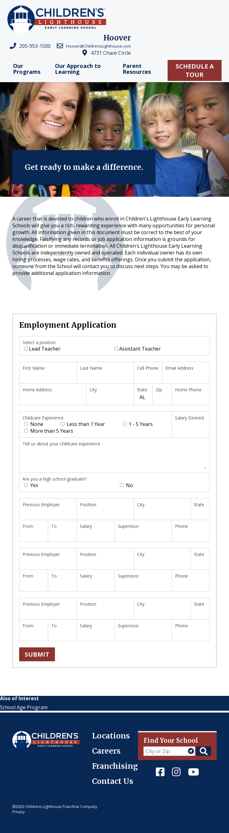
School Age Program (24, 707)
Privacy (18, 811)
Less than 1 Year (82, 424)
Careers (106, 751)
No (126, 485)
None (33, 424)
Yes (31, 485)
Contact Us (112, 781)
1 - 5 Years (138, 424)
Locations (111, 736)
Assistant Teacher (137, 348)
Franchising (115, 766)
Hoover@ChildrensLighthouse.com (98, 46)
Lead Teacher (42, 348)
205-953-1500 (35, 46)
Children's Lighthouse (37, 734)
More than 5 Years (48, 430)
